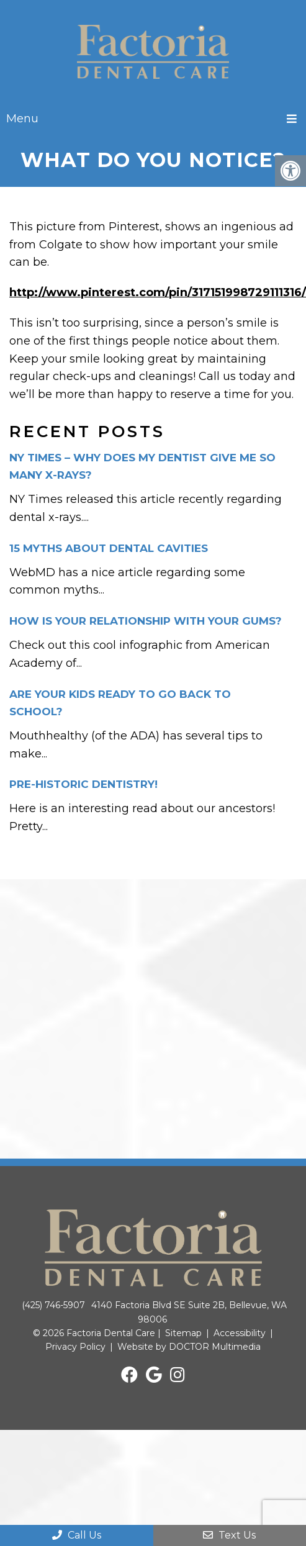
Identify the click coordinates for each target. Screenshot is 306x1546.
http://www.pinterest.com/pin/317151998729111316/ (157, 292)
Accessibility (240, 1333)
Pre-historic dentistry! (83, 784)
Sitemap (183, 1333)
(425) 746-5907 (53, 1305)
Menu (22, 118)
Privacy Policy (75, 1346)
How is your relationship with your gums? (145, 621)
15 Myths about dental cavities (108, 548)
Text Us (229, 1535)
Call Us (76, 1535)
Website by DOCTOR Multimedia (189, 1346)
